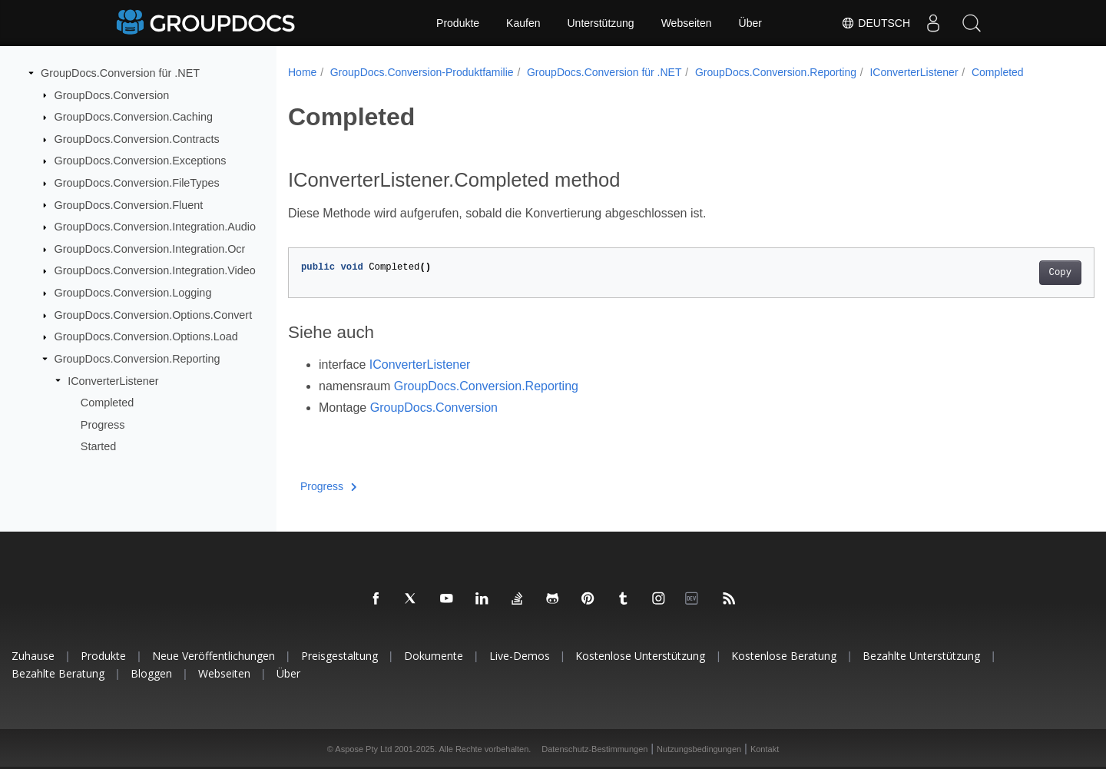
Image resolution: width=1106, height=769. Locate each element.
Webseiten (686, 23)
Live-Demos (519, 655)
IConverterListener (113, 380)
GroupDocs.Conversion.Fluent (129, 204)
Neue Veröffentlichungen (213, 655)
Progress (103, 425)
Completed (107, 402)
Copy (1004, 272)
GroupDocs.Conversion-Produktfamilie (422, 72)
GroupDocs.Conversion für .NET (120, 73)
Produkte (457, 23)
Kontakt (764, 749)
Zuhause (33, 655)
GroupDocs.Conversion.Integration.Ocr (150, 249)
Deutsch (875, 23)
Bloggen (151, 673)
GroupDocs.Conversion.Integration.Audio (155, 226)
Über (750, 23)
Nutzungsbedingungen (699, 749)
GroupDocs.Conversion (112, 94)
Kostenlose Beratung (783, 655)
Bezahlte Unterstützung (921, 655)
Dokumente (433, 655)
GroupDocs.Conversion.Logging (133, 293)
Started (98, 446)
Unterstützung (600, 23)
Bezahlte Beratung (58, 673)
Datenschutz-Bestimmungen (594, 749)
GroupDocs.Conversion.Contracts (137, 139)
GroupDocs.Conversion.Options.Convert (154, 315)
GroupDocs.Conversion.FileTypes (137, 183)
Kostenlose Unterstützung (640, 655)
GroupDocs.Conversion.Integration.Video (155, 270)
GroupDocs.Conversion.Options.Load (146, 336)
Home (302, 72)
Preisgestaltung (339, 655)
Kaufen (523, 23)
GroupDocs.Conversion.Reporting (137, 359)
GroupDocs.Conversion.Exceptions (141, 160)
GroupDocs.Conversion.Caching (134, 117)
